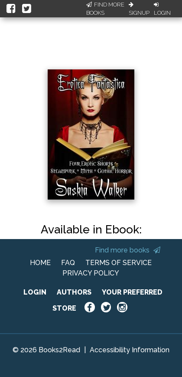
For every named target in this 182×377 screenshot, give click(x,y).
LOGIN (34, 292)
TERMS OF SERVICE (118, 263)
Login (162, 9)
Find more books (127, 250)
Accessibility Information (129, 350)
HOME (40, 263)
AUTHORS (74, 292)
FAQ (68, 263)
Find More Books (105, 8)
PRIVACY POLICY (90, 273)
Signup (139, 9)
